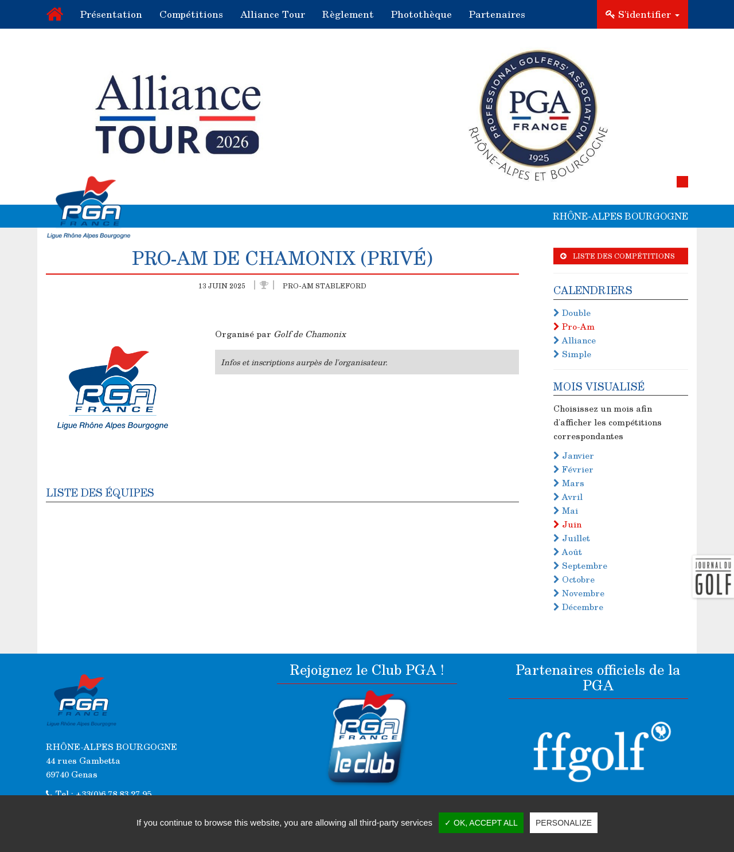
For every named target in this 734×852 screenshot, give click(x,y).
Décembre (578, 606)
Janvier (573, 455)
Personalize (564, 822)
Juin (567, 524)
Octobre (574, 579)
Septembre (580, 565)
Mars (568, 482)
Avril (568, 496)
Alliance (574, 340)
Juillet (571, 537)
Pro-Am (574, 326)
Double (572, 312)
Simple (572, 353)
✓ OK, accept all (481, 822)
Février (573, 469)
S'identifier (643, 14)
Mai (565, 510)
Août (567, 551)
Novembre (578, 593)
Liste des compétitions (617, 256)
